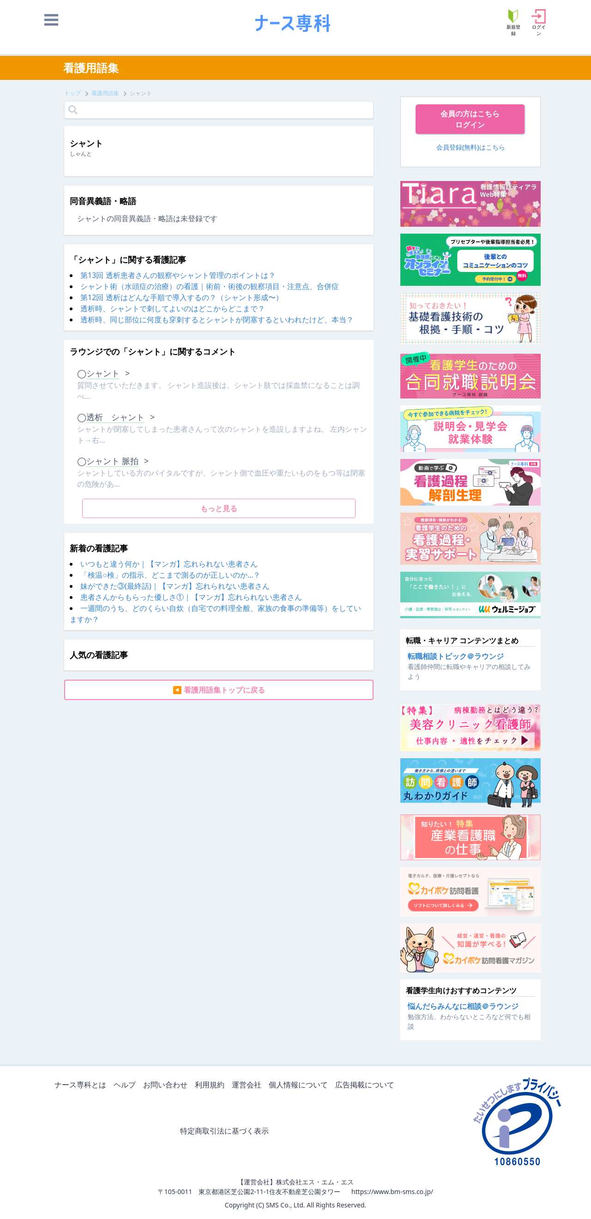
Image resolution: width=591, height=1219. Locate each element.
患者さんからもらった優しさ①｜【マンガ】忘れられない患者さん (191, 597)
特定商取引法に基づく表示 (226, 1131)
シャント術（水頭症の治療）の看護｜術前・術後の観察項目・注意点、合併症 (209, 286)
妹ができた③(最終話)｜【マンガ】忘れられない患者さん (175, 586)
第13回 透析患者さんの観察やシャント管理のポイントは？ (177, 275)
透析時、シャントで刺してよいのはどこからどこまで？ (172, 308)
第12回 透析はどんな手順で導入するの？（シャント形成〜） (181, 297)
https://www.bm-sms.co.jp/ (392, 1191)
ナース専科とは (82, 1085)
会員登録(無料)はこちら (470, 147)
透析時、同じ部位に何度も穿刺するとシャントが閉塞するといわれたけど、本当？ (217, 319)
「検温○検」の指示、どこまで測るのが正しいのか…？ (170, 575)
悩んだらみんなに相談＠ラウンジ (463, 1006)
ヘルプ (126, 1085)
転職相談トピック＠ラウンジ (456, 656)
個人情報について (300, 1085)
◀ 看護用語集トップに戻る (219, 690)
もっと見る (218, 508)
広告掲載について (366, 1085)
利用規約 (211, 1085)
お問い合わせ (167, 1085)
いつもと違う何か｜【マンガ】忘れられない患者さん (169, 564)
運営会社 (248, 1085)
